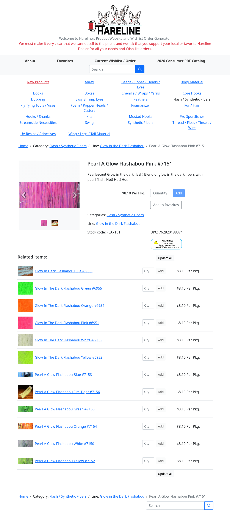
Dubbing (38, 99)
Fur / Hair (192, 105)
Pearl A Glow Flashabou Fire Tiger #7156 (67, 391)
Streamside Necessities (38, 122)
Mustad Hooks (140, 116)
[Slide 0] (44, 223)
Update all (165, 258)
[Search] (112, 69)
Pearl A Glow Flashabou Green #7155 (65, 409)
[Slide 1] (55, 223)
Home (23, 145)
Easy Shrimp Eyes (89, 99)
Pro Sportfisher (192, 116)
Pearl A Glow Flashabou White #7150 (64, 443)
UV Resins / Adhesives (38, 133)
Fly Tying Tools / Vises (38, 105)
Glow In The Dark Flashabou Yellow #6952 (68, 357)
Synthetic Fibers (140, 122)
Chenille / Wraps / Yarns (141, 93)
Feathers (141, 99)
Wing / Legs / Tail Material (89, 133)
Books (38, 93)
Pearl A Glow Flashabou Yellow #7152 (65, 461)
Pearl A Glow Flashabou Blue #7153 (63, 374)
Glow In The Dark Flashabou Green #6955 (68, 288)
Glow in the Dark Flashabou (122, 145)
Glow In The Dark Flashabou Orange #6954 (69, 305)
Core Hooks (192, 93)
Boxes (89, 93)
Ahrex (89, 82)
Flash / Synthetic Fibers (68, 145)
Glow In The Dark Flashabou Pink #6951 (67, 322)
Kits (89, 116)
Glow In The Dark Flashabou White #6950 (68, 340)
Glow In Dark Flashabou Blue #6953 (63, 271)
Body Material (192, 82)
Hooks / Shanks (38, 116)
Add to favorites (166, 204)
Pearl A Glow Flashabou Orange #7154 (66, 426)
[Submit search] (139, 69)
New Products (38, 82)
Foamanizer (140, 105)
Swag (89, 122)
